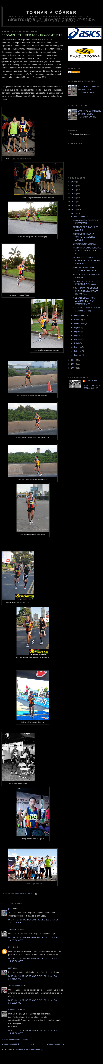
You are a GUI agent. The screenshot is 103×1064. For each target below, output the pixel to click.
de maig (77, 339)
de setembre (79, 323)
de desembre (80, 217)
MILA (10, 947)
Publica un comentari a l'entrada (16, 1040)
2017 (73, 190)
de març (77, 347)
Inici (32, 1044)
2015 (73, 197)
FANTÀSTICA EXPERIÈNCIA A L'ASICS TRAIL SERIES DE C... (86, 251)
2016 (73, 193)
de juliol (77, 331)
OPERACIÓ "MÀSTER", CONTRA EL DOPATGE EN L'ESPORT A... (86, 260)
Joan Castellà (14, 986)
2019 (73, 182)
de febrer (78, 351)
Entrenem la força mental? (84, 244)
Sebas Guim (13, 929)
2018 (73, 186)
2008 (73, 368)
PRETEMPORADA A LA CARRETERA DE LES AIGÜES (84, 237)
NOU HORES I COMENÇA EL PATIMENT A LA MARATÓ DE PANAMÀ (86, 291)
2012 (73, 209)
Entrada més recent (10, 1044)
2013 (73, 205)
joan (10, 908)
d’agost (77, 327)
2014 (73, 201)
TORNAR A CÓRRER (52, 12)
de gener (78, 355)
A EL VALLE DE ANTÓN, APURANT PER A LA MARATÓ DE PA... (84, 301)
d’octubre (78, 319)
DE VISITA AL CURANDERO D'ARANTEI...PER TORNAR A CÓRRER (88, 89)
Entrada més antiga (55, 1044)
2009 (73, 364)
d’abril (76, 343)
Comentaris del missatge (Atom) (29, 1049)
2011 (73, 213)
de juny (77, 335)
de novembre (80, 315)
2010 (73, 360)
